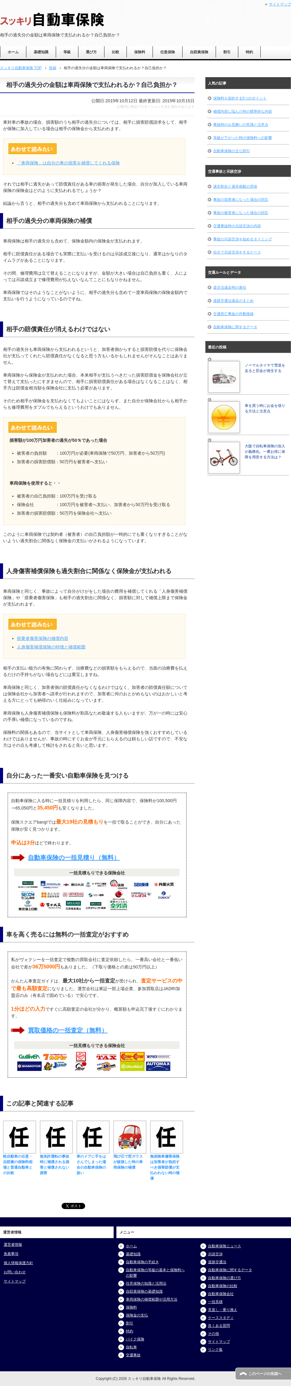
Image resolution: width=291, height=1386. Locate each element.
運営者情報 (13, 1244)
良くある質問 (219, 1326)
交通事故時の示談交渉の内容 (237, 226)
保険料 (139, 52)
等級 (67, 52)
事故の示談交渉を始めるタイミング (242, 239)
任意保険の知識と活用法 (146, 1283)
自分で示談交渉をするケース (237, 252)
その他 (213, 1334)
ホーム (13, 52)
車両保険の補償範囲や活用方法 (151, 1299)
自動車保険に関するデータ (235, 327)
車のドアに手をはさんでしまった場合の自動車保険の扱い (93, 1162)
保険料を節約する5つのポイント (240, 98)
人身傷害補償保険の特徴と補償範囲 (51, 646)
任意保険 (167, 52)
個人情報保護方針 (18, 1263)
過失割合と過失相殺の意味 (235, 186)
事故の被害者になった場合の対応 (240, 213)
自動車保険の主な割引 (231, 151)
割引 (227, 52)
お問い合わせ (15, 1272)
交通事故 (133, 1355)
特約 (249, 52)
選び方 (91, 52)
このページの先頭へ (265, 1374)
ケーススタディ (221, 1318)
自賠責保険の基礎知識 (144, 1291)
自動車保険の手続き (142, 1262)
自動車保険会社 (221, 1294)
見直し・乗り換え (222, 1310)
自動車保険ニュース (224, 1246)
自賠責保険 (199, 52)
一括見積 (215, 1302)
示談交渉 (215, 1254)
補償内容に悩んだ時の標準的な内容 (242, 111)
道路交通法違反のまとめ (233, 301)
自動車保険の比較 (222, 1286)
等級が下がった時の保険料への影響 (242, 138)
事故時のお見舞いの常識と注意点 (240, 124)
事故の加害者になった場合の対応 (240, 199)
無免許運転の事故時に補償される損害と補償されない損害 (56, 1162)
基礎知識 (41, 52)
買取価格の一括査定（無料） (68, 1030)
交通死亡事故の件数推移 (233, 314)
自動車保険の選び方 (224, 1278)
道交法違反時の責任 (229, 287)
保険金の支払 (137, 1315)
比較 (115, 52)
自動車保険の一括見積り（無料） (74, 857)
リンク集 (215, 1349)
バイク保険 (135, 1339)
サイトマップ (15, 1281)
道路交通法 (217, 1262)
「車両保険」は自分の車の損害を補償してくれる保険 (68, 162)
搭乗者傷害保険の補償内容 (42, 638)
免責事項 (11, 1254)
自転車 (131, 1347)
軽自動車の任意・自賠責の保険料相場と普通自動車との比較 (19, 1162)
